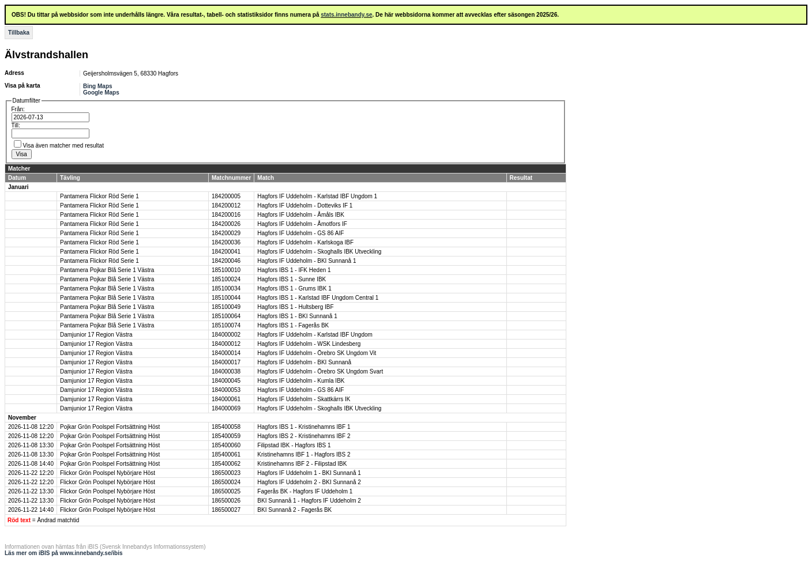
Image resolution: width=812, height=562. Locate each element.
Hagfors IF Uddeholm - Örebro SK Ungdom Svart (320, 371)
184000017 (226, 362)
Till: (16, 125)
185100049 (226, 307)
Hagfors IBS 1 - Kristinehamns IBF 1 (303, 427)
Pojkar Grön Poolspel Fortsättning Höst (110, 427)
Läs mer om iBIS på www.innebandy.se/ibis (64, 553)
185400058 (226, 427)
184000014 (226, 353)
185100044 (226, 298)
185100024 (226, 279)
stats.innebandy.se (346, 15)
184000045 (226, 381)
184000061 (226, 399)
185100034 (226, 288)
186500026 (226, 500)
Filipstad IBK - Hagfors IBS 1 (293, 445)
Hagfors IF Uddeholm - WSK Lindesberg (308, 344)
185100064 (226, 316)
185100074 (226, 325)
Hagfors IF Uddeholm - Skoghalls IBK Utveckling (319, 251)
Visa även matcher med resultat (63, 145)
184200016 (226, 215)
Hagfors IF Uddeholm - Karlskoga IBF (305, 242)
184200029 (226, 233)
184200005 (226, 196)
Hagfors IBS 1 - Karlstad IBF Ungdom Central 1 (317, 298)
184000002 (226, 334)
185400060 (226, 445)
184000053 (226, 390)
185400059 (226, 436)
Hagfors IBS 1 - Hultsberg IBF (295, 307)
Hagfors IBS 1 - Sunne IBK (291, 279)
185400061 (226, 454)
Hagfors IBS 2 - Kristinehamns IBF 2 (303, 436)
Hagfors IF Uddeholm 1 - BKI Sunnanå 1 (309, 473)
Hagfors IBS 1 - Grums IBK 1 (294, 288)
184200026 (226, 224)
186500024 (226, 482)
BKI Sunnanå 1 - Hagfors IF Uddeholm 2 (309, 500)
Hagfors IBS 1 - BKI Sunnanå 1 (297, 316)
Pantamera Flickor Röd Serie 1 (99, 196)
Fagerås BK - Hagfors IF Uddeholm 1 (304, 491)
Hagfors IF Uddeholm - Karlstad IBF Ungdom (315, 334)
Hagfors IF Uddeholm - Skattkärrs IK (303, 399)
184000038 (226, 371)
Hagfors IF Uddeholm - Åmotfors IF (302, 224)
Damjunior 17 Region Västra (96, 334)
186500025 (226, 491)
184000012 (226, 344)
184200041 (226, 251)
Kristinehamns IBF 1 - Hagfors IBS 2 (303, 454)
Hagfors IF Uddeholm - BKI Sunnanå (304, 362)
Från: (18, 109)
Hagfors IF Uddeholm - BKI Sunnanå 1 (306, 261)
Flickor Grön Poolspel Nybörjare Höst (107, 473)
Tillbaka (18, 32)
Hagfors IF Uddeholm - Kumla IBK (300, 381)
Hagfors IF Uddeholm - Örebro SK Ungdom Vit (316, 353)
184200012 (226, 205)
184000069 (226, 408)
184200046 (226, 261)
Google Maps (101, 92)
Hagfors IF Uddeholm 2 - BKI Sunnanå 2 (309, 482)
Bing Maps (97, 86)
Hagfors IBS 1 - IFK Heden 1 (293, 270)
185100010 (226, 270)
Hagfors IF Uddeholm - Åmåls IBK (300, 215)
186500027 (226, 510)
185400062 (226, 464)
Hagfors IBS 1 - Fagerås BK (293, 325)
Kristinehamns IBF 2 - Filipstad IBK (302, 464)
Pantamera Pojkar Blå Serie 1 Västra (107, 270)
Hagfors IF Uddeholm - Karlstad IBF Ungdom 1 (317, 196)
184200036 (226, 242)
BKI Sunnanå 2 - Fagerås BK (294, 510)
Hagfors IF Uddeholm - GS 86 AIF (300, 233)
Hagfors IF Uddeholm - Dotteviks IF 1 (304, 205)
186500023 (226, 473)
